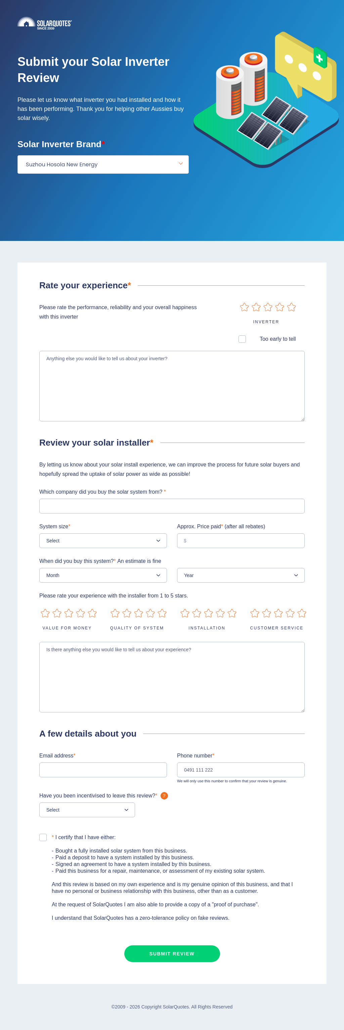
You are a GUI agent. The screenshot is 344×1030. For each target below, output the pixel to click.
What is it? (164, 795)
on (244, 307)
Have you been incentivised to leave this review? (104, 795)
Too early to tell (278, 339)
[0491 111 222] (241, 770)
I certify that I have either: (84, 837)
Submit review (172, 953)
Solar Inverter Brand (61, 144)
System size (54, 526)
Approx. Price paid (221, 526)
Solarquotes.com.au (172, 23)
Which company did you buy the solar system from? (102, 492)
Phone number (195, 755)
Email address (57, 755)
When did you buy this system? (100, 561)
